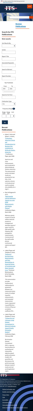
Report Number (6, 76)
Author (4, 50)
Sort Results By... (6, 43)
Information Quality (7, 402)
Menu (29, 6)
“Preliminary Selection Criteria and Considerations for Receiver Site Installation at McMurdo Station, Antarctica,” (10, 146)
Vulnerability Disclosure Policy (9, 405)
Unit (12, 112)
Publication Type (6, 101)
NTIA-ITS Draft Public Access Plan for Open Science (15, 407)
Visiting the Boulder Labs (8, 389)
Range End (8, 112)
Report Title (5, 56)
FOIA (3, 397)
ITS (10, 8)
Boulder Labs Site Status (8, 392)
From (5, 86)
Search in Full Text (7, 95)
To (12, 86)
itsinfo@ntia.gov (12, 386)
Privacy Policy (5, 395)
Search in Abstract (7, 69)
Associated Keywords (8, 63)
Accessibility (5, 400)
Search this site (14, 14)
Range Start (4, 112)
